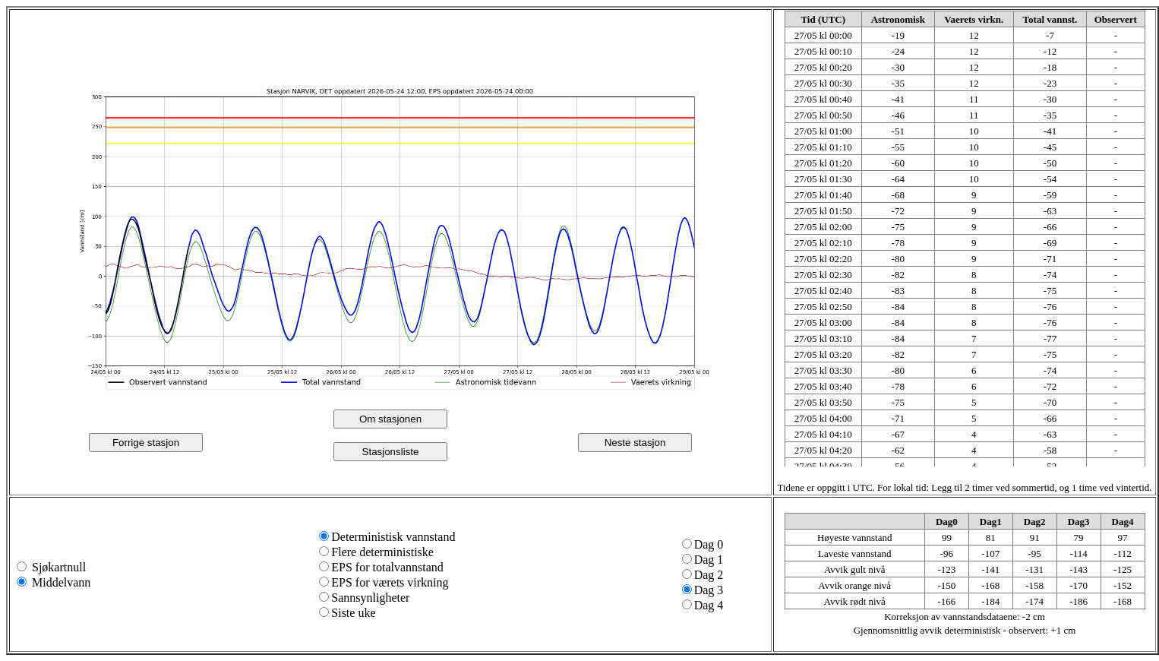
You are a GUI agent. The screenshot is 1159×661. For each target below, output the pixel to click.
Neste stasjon (635, 442)
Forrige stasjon (145, 442)
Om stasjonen (390, 419)
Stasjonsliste (390, 451)
